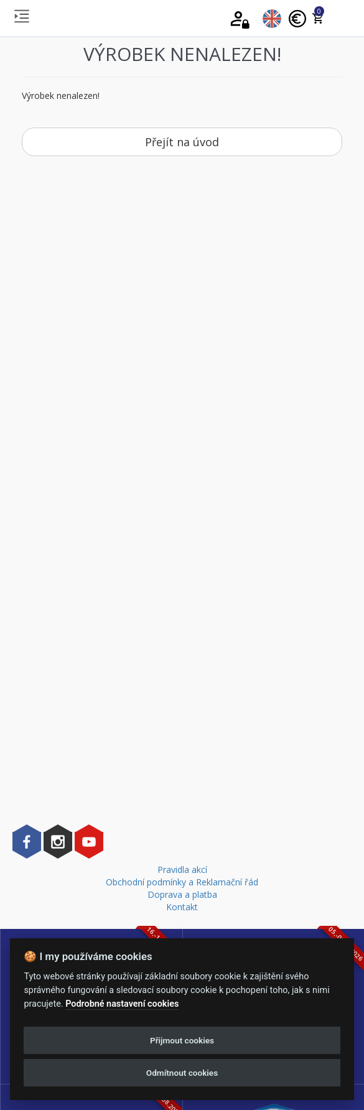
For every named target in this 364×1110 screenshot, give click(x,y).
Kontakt (182, 907)
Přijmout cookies (182, 1040)
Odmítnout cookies (182, 1073)
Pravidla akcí (182, 869)
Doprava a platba (182, 894)
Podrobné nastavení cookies (122, 1004)
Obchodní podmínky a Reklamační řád (182, 882)
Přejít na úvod (182, 141)
